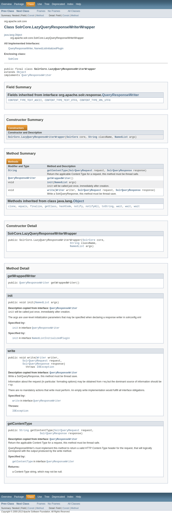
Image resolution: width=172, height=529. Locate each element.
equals (22, 210)
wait (119, 210)
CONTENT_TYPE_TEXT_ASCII (25, 102)
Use (39, 4)
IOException (45, 377)
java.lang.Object (13, 34)
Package (19, 4)
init (50, 185)
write (50, 194)
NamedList (121, 139)
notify (78, 210)
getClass (51, 210)
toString (107, 210)
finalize (36, 210)
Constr (31, 15)
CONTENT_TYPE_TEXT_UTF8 (61, 102)
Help (78, 4)
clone (12, 210)
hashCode (65, 210)
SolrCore (13, 58)
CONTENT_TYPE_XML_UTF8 (95, 102)
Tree (47, 4)
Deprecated (58, 4)
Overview (6, 4)
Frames (41, 11)
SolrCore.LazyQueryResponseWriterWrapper (36, 139)
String (92, 139)
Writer (60, 194)
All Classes (74, 11)
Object (21, 73)
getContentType (57, 173)
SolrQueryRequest (80, 173)
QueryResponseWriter (20, 48)
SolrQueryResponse (119, 173)
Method (40, 15)
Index (70, 4)
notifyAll (92, 210)
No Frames (54, 11)
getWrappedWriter (58, 181)
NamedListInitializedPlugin (48, 48)
